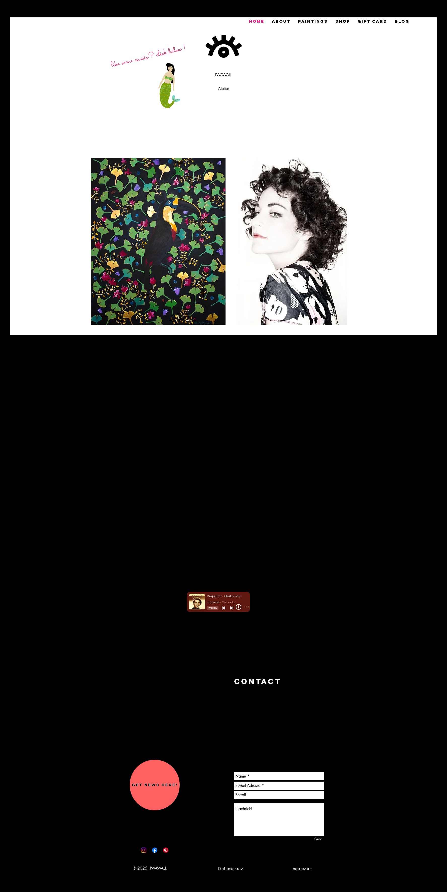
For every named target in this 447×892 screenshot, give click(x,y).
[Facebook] (154, 850)
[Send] (318, 839)
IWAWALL (223, 74)
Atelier (223, 88)
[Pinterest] (165, 850)
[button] (155, 785)
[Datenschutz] (231, 869)
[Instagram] (143, 850)
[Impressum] (303, 869)
